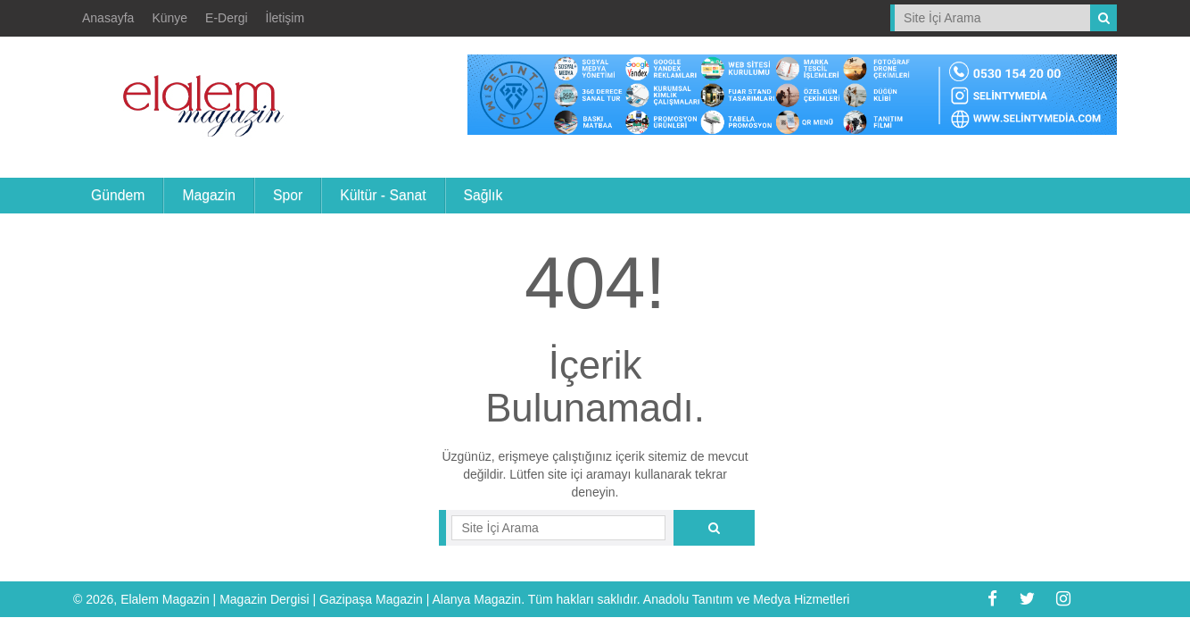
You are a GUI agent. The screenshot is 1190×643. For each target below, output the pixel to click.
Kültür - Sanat (383, 195)
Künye (169, 18)
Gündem (118, 195)
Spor (287, 195)
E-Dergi (226, 18)
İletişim (285, 18)
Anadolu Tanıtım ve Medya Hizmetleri (746, 599)
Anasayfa (108, 18)
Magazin (209, 195)
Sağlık (483, 195)
